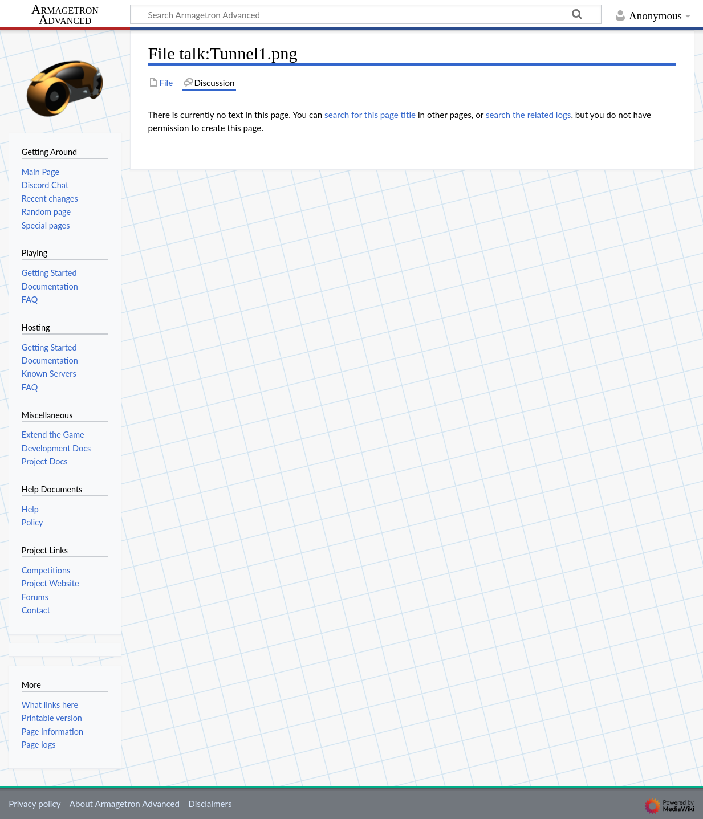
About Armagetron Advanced (125, 803)
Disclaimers (209, 803)
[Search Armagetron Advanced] (366, 14)
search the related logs (528, 114)
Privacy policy (34, 803)
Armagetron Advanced (65, 15)
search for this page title (370, 114)
